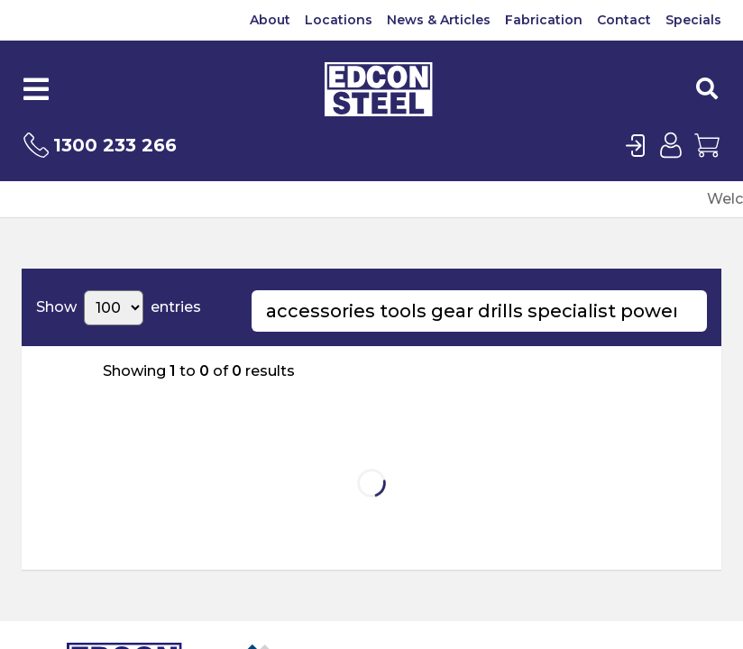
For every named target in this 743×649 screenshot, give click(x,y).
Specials (693, 20)
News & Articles (439, 20)
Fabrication (543, 20)
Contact (624, 20)
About (270, 20)
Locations (338, 20)
